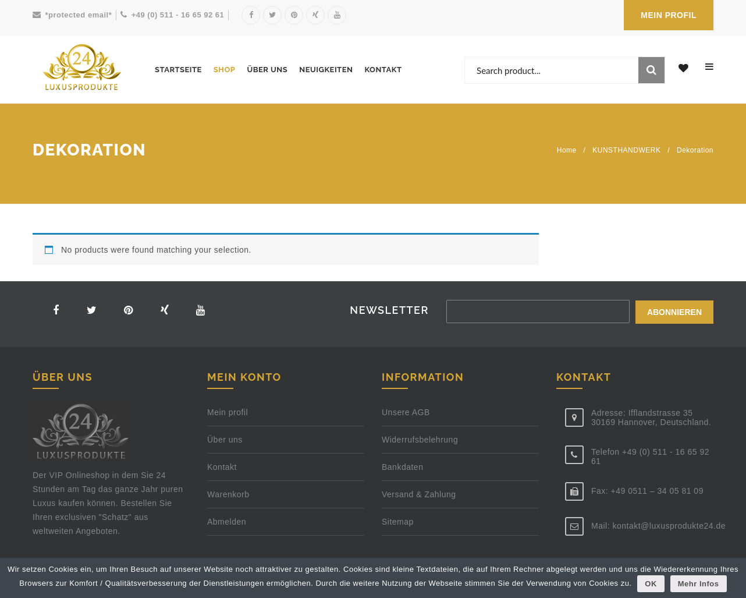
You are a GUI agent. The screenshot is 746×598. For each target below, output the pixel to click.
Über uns (267, 69)
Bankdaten (402, 468)
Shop (225, 69)
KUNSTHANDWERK (626, 150)
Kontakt (383, 69)
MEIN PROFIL (669, 15)
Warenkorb (228, 496)
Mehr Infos (698, 583)
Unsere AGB (406, 414)
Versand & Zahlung (419, 496)
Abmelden (226, 523)
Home (567, 150)
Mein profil (227, 414)
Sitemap (398, 523)
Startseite (178, 69)
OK (651, 583)
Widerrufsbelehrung (420, 441)
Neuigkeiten (326, 69)
